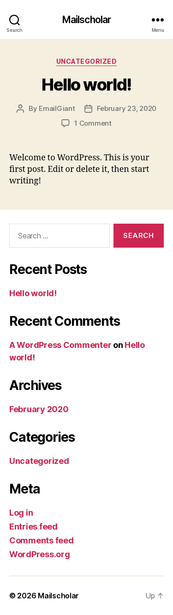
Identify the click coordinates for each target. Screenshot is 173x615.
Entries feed (33, 526)
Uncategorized (86, 61)
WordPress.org (39, 554)
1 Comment (93, 123)
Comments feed (41, 540)
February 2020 (39, 409)
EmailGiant (57, 108)
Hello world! (86, 84)
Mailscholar (86, 19)
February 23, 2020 (127, 108)
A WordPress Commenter (60, 345)
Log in (21, 513)
